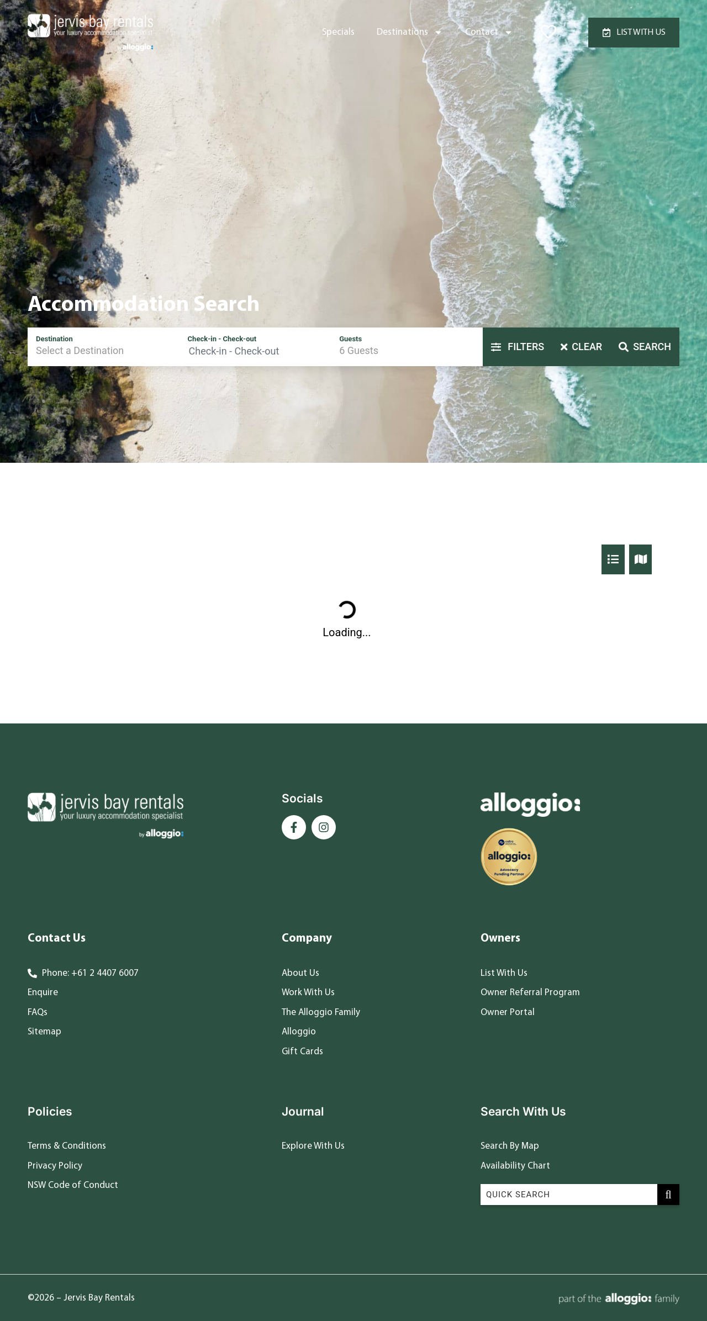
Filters (517, 346)
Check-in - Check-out (222, 339)
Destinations (410, 32)
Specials (338, 32)
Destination (54, 339)
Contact (489, 32)
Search (645, 346)
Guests (350, 339)
